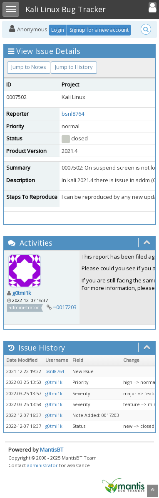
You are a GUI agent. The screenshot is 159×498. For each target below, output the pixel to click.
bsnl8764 (73, 113)
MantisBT (51, 449)
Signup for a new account (99, 29)
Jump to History (74, 67)
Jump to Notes (28, 67)
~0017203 (65, 307)
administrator (42, 465)
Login (57, 29)
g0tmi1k (21, 293)
